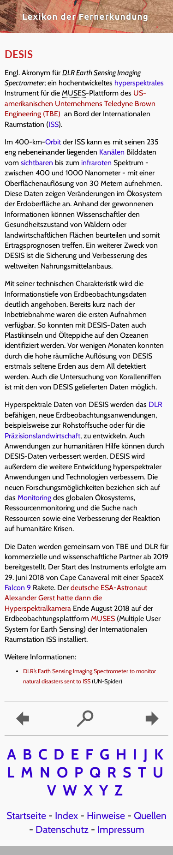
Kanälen (112, 152)
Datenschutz (62, 829)
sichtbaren (37, 162)
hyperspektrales (139, 82)
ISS (53, 124)
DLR (155, 404)
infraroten (96, 162)
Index (66, 815)
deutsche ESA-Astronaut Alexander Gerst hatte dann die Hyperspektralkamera (76, 598)
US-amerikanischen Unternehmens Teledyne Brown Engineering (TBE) (80, 103)
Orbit (53, 142)
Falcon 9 (18, 587)
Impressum (120, 829)
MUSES (103, 618)
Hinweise (106, 815)
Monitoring (34, 497)
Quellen (150, 815)
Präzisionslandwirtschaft (42, 435)
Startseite (26, 815)
